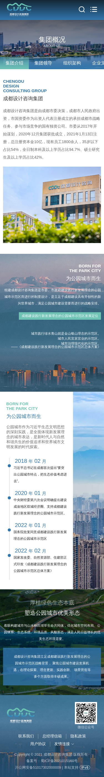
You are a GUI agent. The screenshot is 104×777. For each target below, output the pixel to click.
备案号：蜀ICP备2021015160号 (52, 761)
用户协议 (38, 744)
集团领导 (43, 63)
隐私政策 (78, 736)
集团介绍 (14, 63)
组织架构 (72, 63)
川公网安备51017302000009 (38, 767)
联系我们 (26, 736)
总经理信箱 (52, 736)
